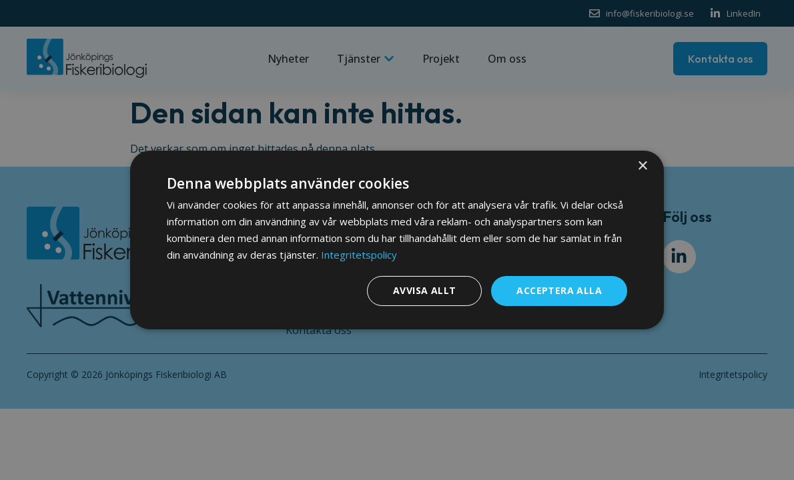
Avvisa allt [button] (424, 290)
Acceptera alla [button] (559, 290)
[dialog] (397, 240)
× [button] (642, 166)
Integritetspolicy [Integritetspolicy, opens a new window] (359, 254)
